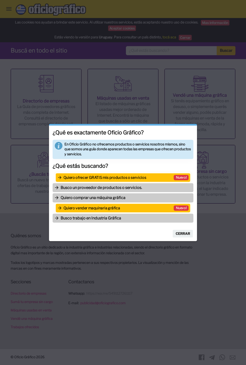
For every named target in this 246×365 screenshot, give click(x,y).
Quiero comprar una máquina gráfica (93, 197)
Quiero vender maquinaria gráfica (91, 208)
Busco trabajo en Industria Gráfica (91, 218)
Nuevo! (181, 177)
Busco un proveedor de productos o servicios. (101, 187)
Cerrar (183, 233)
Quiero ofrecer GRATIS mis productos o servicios (104, 177)
